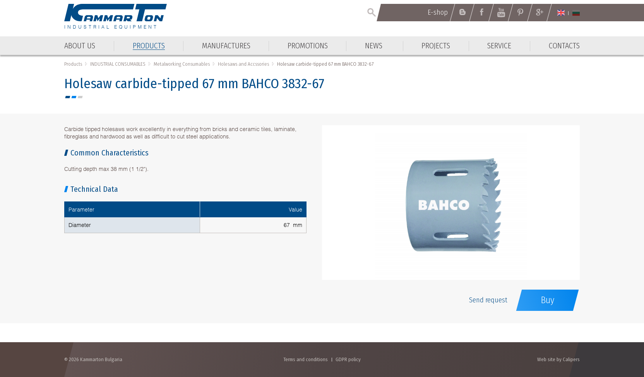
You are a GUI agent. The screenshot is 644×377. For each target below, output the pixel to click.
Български (576, 13)
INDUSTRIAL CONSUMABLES (118, 64)
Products (73, 64)
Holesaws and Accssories (243, 64)
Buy (547, 300)
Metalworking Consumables (182, 64)
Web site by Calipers (558, 359)
